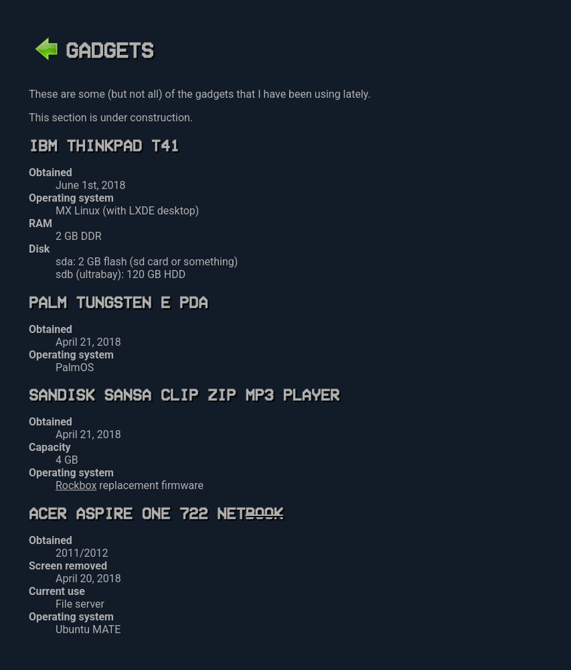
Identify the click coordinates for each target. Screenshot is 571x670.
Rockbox (76, 485)
